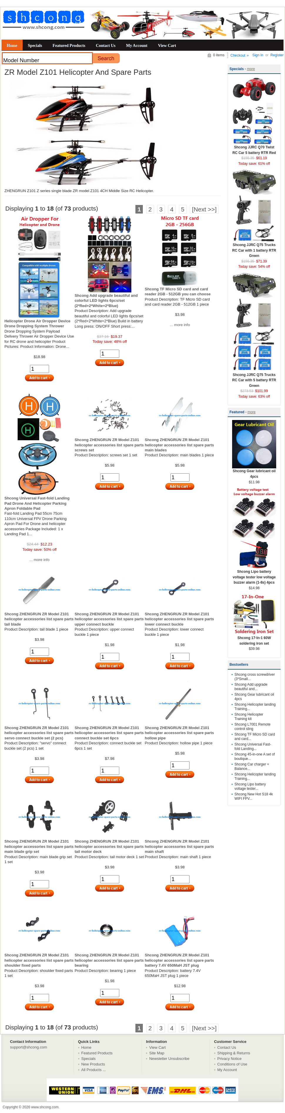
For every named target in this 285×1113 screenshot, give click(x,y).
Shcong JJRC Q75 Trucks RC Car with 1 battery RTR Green (254, 248)
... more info (180, 325)
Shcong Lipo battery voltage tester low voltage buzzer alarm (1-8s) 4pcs (254, 575)
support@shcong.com (28, 1047)
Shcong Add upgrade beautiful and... (250, 686)
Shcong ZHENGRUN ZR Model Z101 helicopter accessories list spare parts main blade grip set (38, 846)
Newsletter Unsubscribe (169, 1058)
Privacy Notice (229, 1058)
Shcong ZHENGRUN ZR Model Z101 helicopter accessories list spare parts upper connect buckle (109, 619)
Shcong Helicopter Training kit (248, 716)
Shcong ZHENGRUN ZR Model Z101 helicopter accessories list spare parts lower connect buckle (179, 619)
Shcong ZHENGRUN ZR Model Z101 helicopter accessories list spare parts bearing (109, 960)
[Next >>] (204, 209)
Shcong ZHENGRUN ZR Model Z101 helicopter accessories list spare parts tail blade (38, 619)
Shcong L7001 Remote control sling (252, 726)
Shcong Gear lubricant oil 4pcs (254, 472)
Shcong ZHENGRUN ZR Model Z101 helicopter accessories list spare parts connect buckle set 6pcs (109, 733)
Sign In (257, 55)
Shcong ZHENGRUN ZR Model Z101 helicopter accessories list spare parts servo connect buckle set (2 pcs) (38, 733)
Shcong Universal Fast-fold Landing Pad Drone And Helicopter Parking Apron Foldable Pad (37, 503)
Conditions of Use (232, 1064)
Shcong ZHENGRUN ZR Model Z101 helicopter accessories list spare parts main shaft (179, 846)
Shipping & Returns (233, 1053)
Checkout (237, 55)
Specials (35, 45)
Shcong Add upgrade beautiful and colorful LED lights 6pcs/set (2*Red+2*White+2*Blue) (106, 300)
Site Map (156, 1053)
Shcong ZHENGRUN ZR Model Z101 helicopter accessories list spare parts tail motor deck (109, 846)
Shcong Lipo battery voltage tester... (250, 786)
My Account (136, 45)
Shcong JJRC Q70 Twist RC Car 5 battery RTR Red (254, 148)
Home (12, 45)
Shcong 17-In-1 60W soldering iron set (254, 639)
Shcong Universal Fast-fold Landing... (252, 746)
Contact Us (105, 45)
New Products (93, 1064)
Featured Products (69, 45)
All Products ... (93, 1070)
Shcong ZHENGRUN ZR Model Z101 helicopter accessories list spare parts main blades (179, 445)
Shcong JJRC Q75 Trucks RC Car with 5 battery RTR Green (254, 378)
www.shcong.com (44, 1107)
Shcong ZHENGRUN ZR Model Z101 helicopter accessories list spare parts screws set (109, 445)
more (251, 69)
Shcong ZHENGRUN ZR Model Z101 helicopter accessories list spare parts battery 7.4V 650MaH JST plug (179, 960)
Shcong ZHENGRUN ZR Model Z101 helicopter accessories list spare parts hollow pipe (179, 733)
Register (277, 55)
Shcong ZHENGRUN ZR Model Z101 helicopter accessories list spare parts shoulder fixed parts (38, 960)
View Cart (167, 45)
